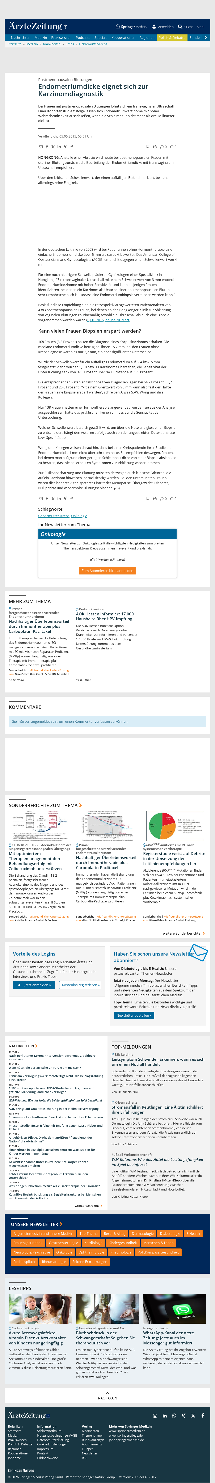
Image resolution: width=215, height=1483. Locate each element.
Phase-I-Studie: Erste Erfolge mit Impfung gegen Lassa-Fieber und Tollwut (56, 1128)
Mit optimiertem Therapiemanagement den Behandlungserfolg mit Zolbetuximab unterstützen (35, 861)
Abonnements (92, 1444)
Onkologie (79, 516)
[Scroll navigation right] (206, 38)
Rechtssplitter (25, 1262)
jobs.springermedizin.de (126, 1440)
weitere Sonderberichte (184, 933)
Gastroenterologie (63, 1243)
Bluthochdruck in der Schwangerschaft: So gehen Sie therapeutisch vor (105, 1338)
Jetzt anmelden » (34, 985)
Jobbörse (14, 1458)
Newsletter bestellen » (134, 1016)
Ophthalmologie (91, 1252)
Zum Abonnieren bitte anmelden (107, 571)
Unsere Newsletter (34, 1224)
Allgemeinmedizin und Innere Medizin (43, 1233)
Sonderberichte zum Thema (43, 805)
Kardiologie (93, 1243)
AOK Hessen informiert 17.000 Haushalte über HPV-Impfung (105, 616)
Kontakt (42, 1454)
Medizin (41, 37)
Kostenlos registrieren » (81, 985)
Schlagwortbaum (49, 1431)
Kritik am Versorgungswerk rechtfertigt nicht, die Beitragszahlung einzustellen (56, 1078)
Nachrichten (20, 37)
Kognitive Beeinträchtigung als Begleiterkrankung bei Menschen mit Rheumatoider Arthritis (55, 1197)
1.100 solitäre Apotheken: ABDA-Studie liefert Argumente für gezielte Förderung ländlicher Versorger (52, 1090)
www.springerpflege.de (126, 1435)
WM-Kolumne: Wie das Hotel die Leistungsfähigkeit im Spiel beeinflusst (55, 1101)
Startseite (14, 1431)
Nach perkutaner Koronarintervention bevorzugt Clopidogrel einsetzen (52, 1058)
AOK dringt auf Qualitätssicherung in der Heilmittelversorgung (54, 1109)
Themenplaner (92, 1435)
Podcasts (83, 37)
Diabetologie (170, 1233)
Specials (100, 37)
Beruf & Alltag (115, 1233)
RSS (84, 1458)
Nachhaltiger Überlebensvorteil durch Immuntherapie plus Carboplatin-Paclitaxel (39, 627)
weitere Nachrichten (89, 1206)
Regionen (147, 37)
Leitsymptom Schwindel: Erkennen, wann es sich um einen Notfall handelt (158, 1062)
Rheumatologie (54, 1262)
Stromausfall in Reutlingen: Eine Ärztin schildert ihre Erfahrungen (56, 1117)
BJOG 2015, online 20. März (108, 320)
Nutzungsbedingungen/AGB (57, 1435)
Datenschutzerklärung (53, 1440)
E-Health (193, 1233)
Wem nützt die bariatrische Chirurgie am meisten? (45, 1068)
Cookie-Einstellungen (52, 1444)
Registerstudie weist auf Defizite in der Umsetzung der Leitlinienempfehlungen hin (174, 859)
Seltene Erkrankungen (89, 1262)
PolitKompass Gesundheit (158, 1252)
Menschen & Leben (158, 1243)
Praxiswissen (61, 37)
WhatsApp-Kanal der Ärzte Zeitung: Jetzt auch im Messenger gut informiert (168, 1338)
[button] (200, 26)
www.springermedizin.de (127, 1431)
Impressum (45, 1449)
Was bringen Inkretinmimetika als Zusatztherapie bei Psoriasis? (54, 1186)
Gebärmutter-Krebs (53, 516)
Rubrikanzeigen (93, 1440)
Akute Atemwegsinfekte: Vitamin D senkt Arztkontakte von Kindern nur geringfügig (37, 1338)
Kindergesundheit (123, 1243)
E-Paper (87, 1449)
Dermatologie (143, 1233)
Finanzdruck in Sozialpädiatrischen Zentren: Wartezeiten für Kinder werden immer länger (52, 1152)
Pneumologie (120, 1252)
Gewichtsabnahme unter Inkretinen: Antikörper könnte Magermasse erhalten (48, 1164)
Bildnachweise (47, 1458)
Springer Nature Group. (99, 1477)
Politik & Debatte (172, 37)
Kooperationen (123, 37)
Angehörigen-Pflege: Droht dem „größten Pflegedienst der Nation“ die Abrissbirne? (50, 1140)
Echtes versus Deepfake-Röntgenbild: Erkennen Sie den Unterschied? (48, 1176)
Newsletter (89, 1454)
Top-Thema (89, 1233)
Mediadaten (90, 1431)
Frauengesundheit (28, 1243)
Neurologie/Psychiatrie (32, 1252)
